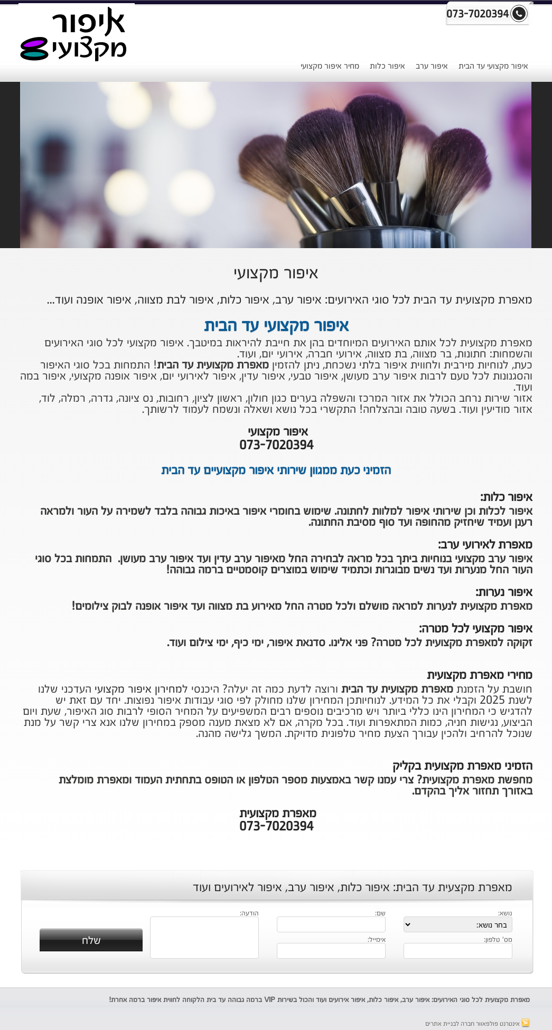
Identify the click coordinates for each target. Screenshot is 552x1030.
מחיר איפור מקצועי (330, 66)
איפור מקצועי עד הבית (493, 66)
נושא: (505, 914)
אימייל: (377, 940)
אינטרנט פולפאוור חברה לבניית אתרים (477, 1024)
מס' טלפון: (498, 940)
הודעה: (249, 914)
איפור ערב (432, 66)
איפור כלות (387, 66)
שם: (380, 914)
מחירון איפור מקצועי (138, 689)
